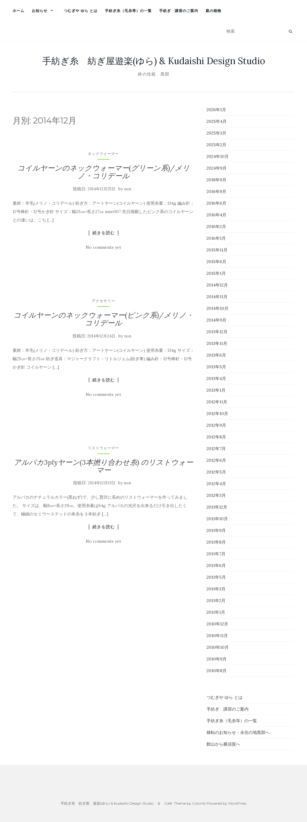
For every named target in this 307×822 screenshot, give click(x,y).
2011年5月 (216, 577)
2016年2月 (216, 226)
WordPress (237, 803)
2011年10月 (217, 518)
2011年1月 (216, 612)
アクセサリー (103, 300)
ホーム (18, 10)
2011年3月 (216, 589)
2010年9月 (217, 659)
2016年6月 (216, 203)
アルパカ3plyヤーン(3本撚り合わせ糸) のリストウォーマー (103, 466)
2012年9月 (216, 425)
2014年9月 (216, 320)
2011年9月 (216, 530)
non (127, 188)
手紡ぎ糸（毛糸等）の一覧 (128, 10)
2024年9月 (217, 168)
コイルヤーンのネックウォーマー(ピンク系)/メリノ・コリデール (103, 319)
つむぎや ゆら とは (80, 10)
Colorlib (199, 803)
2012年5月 (216, 472)
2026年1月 (216, 109)
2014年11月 (217, 296)
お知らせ (39, 10)
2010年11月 (217, 635)
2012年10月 (217, 413)
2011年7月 (216, 553)
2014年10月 (217, 308)
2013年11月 (217, 343)
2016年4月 (216, 215)
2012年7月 (216, 448)
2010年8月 (217, 670)
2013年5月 (216, 366)
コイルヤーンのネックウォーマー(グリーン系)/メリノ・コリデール (103, 171)
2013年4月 (216, 378)
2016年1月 (216, 238)
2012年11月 (217, 402)
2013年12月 (217, 331)
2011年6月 (216, 565)
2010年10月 (218, 647)
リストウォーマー (103, 448)
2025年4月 (217, 121)
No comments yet (103, 247)
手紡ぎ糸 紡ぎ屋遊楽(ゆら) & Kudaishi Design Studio (153, 60)
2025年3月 (216, 133)
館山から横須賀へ (223, 744)
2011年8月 (216, 542)
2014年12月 (217, 285)
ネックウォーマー (103, 153)
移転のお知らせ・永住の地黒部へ (238, 732)
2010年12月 (217, 624)
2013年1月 (216, 390)
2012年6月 (216, 460)
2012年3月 (216, 495)
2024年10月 (218, 156)
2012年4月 (216, 483)
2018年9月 (216, 180)
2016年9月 (216, 191)
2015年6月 (216, 261)
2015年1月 (216, 273)
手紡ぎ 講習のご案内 (178, 10)
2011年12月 (217, 507)
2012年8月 (216, 437)
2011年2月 (216, 600)
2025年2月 (216, 144)
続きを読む (103, 232)
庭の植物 (213, 10)
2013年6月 (216, 355)
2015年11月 (217, 250)
